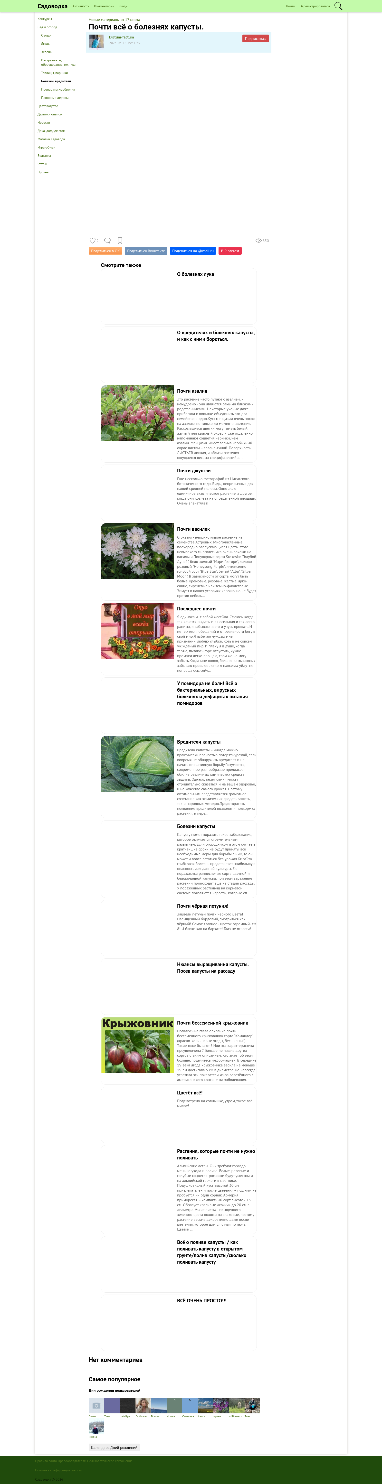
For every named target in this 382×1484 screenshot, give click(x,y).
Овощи (46, 35)
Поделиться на (193, 250)
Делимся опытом (50, 114)
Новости (44, 122)
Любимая (143, 1408)
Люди (123, 6)
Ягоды (45, 43)
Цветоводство (48, 106)
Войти (290, 6)
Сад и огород (47, 27)
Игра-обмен (46, 147)
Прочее (43, 172)
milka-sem (237, 1408)
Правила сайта (46, 1461)
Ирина (174, 1408)
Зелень (46, 52)
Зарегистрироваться (315, 6)
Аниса (205, 1408)
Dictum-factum (121, 37)
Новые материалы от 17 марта (114, 19)
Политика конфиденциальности (58, 1470)
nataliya (127, 1408)
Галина (159, 1408)
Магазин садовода (51, 139)
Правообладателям (72, 1461)
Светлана (190, 1408)
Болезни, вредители (56, 81)
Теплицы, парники (54, 73)
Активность (81, 6)
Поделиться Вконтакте (146, 250)
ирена (221, 1408)
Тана (252, 1408)
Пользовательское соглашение (110, 1461)
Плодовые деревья (55, 97)
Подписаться (256, 38)
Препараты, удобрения (58, 89)
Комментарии (104, 6)
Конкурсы (45, 19)
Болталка (44, 155)
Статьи (42, 164)
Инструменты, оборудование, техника (58, 62)
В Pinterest (230, 250)
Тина (112, 1408)
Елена (96, 1408)
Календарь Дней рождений (114, 1447)
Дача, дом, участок (51, 131)
